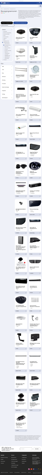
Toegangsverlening (6, 42)
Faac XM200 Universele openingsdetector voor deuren (20, 287)
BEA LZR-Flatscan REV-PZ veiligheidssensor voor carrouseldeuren (21, 424)
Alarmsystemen (7, 43)
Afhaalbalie (13, 463)
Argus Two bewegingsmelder (33, 172)
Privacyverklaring (16, 472)
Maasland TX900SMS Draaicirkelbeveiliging (20, 76)
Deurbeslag (5, 31)
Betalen (2, 459)
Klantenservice (13, 457)
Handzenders (24, 461)
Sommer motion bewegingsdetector (19, 344)
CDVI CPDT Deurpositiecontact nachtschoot (33, 56)
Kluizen (4, 35)
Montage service (14, 459)
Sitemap (29, 472)
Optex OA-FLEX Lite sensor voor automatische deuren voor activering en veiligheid (21, 96)
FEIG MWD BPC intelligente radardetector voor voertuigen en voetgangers (35, 404)
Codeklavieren (24, 457)
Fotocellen (6, 49)
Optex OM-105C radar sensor (34, 95)
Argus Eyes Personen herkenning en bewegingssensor (20, 172)
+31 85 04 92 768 (37, 462)
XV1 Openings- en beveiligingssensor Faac (20, 153)
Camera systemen (7, 47)
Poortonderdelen (5, 36)
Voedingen (5, 59)
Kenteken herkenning (8, 50)
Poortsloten (24, 459)
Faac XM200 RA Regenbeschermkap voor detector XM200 (34, 246)
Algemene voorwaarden (4, 472)
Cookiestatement (23, 472)
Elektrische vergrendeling (7, 32)
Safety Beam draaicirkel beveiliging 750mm (20, 191)
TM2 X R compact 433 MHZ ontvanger (20, 133)
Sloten (4, 39)
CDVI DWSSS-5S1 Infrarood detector (33, 287)
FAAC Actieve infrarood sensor (34, 133)
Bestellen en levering (4, 457)
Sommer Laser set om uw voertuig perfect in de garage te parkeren (35, 324)
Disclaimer (11, 472)
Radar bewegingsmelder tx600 (20, 56)
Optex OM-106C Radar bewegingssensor (20, 38)
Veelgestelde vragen (14, 465)
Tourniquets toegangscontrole (7, 55)
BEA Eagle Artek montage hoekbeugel (35, 344)
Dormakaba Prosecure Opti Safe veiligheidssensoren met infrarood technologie (20, 363)
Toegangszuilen (7, 53)
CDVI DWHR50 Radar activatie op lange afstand (21, 306)
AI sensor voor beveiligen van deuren (34, 191)
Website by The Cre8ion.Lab (37, 472)
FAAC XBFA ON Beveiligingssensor (33, 228)
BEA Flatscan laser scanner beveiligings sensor (21, 228)
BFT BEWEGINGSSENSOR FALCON (21, 210)
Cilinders (23, 463)
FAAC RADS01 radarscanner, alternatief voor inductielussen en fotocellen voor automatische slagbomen (21, 247)
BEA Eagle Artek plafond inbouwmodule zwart (20, 403)
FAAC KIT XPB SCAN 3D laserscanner (34, 268)
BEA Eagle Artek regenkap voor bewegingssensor (35, 384)
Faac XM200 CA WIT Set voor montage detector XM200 (20, 268)
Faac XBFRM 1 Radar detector (34, 38)
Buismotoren (6, 46)
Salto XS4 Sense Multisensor (19, 324)
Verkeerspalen (7, 58)
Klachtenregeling (14, 467)
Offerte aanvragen (14, 461)
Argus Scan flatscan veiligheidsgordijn (34, 153)
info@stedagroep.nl (35, 463)
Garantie (2, 463)
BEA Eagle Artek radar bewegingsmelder (20, 384)
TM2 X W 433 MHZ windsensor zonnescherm (35, 115)
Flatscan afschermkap (34, 209)
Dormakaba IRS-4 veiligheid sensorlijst (34, 362)
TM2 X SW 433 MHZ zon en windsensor (20, 115)
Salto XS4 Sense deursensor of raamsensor (35, 306)
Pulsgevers (5, 38)
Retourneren (3, 461)
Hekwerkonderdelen (6, 34)
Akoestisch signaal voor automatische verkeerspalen (34, 76)
